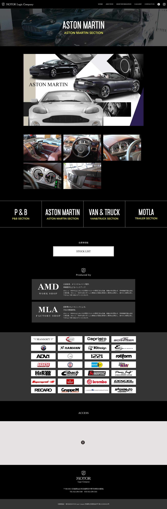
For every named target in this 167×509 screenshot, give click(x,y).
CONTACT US (149, 4)
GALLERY (138, 4)
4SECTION (109, 4)
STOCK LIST (83, 251)
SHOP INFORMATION (123, 4)
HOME (100, 4)
